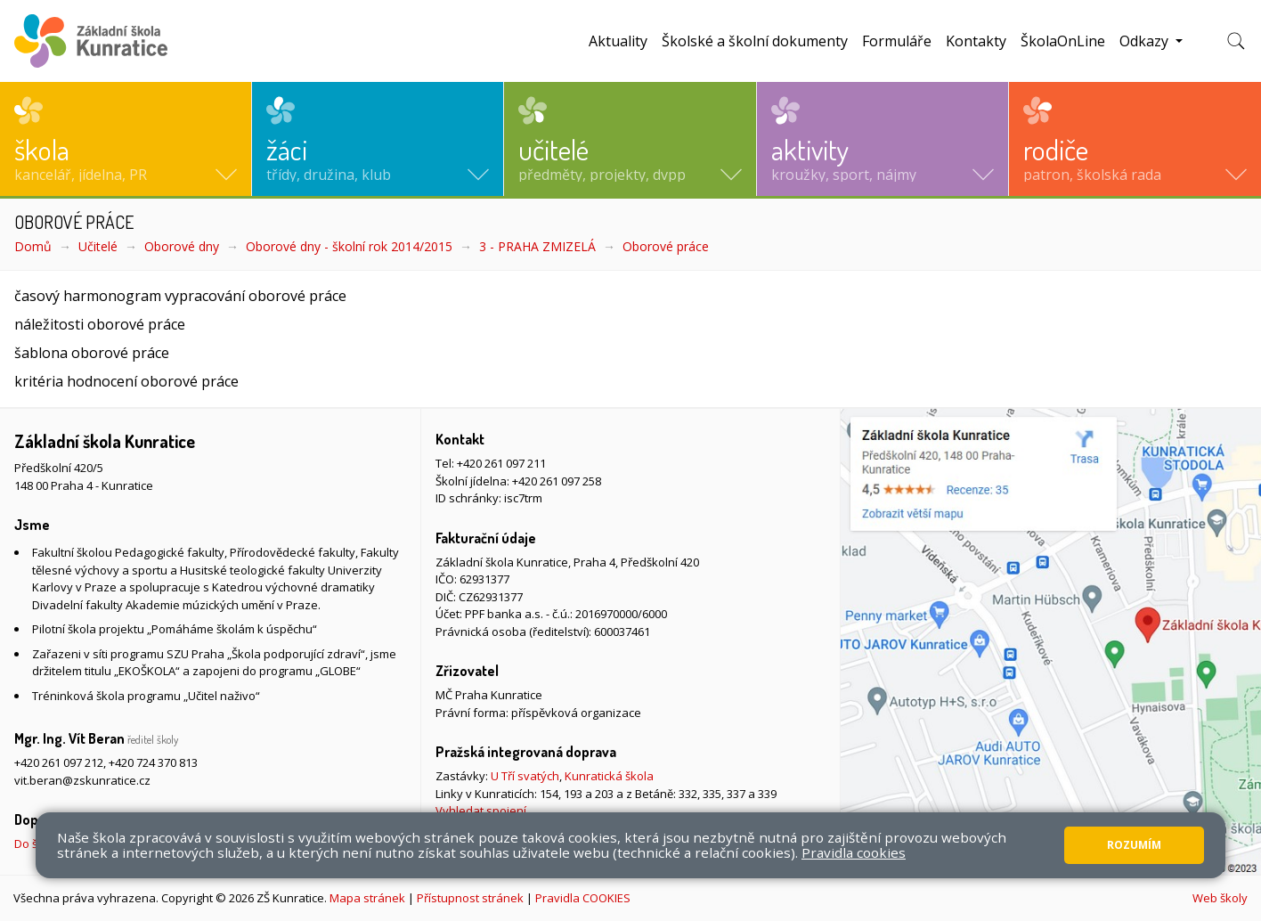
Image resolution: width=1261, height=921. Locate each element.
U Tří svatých (525, 776)
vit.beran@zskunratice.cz (82, 780)
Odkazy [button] (1145, 41)
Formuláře (897, 41)
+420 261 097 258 (556, 481)
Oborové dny (181, 246)
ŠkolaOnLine (1063, 41)
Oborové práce (665, 246)
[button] (125, 139)
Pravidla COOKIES (582, 898)
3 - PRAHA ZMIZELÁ (537, 246)
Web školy (1220, 898)
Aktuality (618, 41)
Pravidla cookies (853, 852)
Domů (33, 246)
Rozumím (1134, 844)
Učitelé (98, 246)
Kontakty (976, 41)
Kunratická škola (609, 776)
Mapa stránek (367, 898)
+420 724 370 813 (153, 762)
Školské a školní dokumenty (755, 41)
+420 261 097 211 (501, 463)
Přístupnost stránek (470, 898)
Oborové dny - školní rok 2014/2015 (349, 246)
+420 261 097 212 (58, 762)
